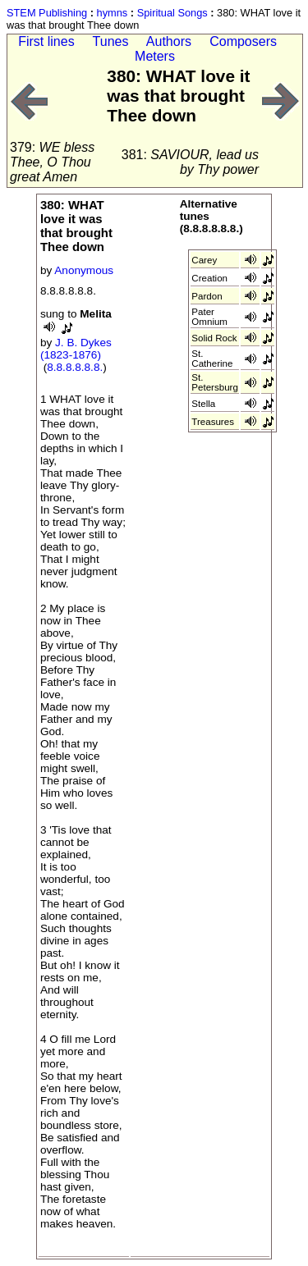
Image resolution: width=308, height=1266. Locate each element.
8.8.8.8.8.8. (75, 367)
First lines (46, 41)
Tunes (111, 41)
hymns (112, 13)
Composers (243, 41)
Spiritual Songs (172, 13)
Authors (168, 41)
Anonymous (83, 270)
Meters (155, 56)
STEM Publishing (47, 13)
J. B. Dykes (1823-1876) (76, 348)
